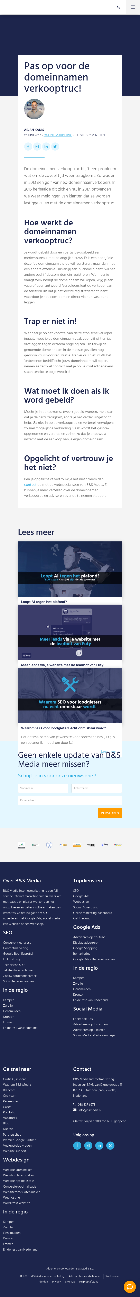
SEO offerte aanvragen (18, 981)
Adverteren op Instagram (90, 1024)
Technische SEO (14, 965)
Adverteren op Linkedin (89, 1030)
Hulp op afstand (89, 1281)
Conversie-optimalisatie (19, 1186)
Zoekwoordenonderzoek (20, 976)
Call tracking (82, 918)
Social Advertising (85, 907)
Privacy (56, 1281)
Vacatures (10, 1118)
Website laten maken (17, 1170)
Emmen (8, 1022)
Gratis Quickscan (14, 1079)
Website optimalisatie (18, 1181)
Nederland (30, 1028)
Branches (9, 1090)
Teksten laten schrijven (18, 970)
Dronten (8, 1017)
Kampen (8, 1000)
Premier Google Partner (19, 1140)
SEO (76, 891)
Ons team (9, 1096)
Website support (14, 1151)
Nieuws (8, 1129)
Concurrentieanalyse (17, 942)
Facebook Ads (83, 1019)
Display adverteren (86, 942)
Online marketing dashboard (92, 913)
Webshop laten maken (18, 1175)
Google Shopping (85, 948)
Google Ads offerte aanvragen (94, 959)
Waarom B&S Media (17, 1085)
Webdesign (81, 902)
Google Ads (81, 896)
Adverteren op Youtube (89, 937)
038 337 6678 (84, 1104)
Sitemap (70, 1281)
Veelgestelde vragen (17, 1145)
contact (30, 485)
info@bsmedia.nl (87, 1110)
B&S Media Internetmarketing (23, 891)
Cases (7, 1107)
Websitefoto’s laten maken (21, 1192)
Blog (6, 1123)
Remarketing (82, 953)
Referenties (11, 1101)
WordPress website (16, 1203)
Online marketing (58, 135)
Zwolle (8, 1005)
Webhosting (11, 1197)
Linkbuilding (11, 959)
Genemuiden (11, 1011)
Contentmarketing (15, 948)
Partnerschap (12, 1134)
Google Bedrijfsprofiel (18, 953)
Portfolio (9, 1112)
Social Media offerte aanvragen (94, 1035)
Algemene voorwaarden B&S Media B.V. (70, 1268)
